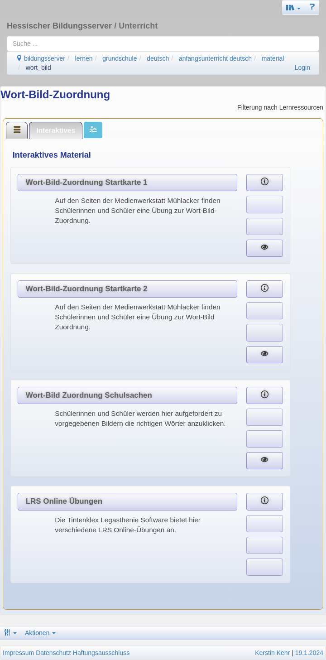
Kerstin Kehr (272, 652)
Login (302, 67)
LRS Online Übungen (64, 501)
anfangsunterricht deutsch (215, 58)
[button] (293, 7)
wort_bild (38, 67)
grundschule (119, 58)
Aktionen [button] (40, 632)
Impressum (18, 652)
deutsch (158, 58)
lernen (84, 58)
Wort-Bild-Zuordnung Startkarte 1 (87, 182)
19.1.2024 (309, 652)
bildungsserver (40, 58)
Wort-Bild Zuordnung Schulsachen (89, 395)
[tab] (17, 130)
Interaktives (55, 130)
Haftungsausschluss (101, 652)
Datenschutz (53, 652)
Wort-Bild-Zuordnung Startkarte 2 (87, 288)
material (273, 58)
